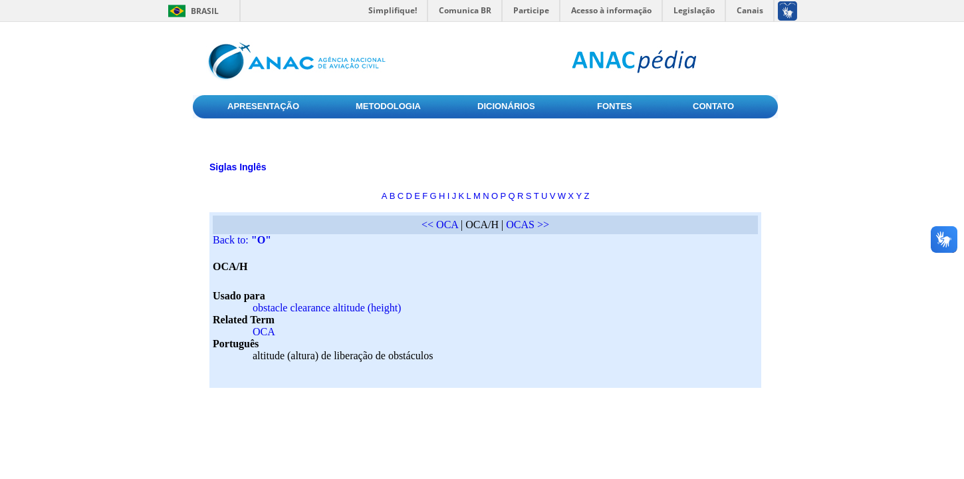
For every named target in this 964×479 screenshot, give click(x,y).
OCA (264, 331)
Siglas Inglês (238, 167)
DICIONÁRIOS (506, 106)
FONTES (614, 106)
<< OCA (440, 224)
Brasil (205, 11)
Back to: (242, 239)
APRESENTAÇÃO (263, 106)
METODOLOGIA (388, 106)
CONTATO (713, 106)
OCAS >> (527, 224)
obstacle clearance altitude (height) (327, 307)
